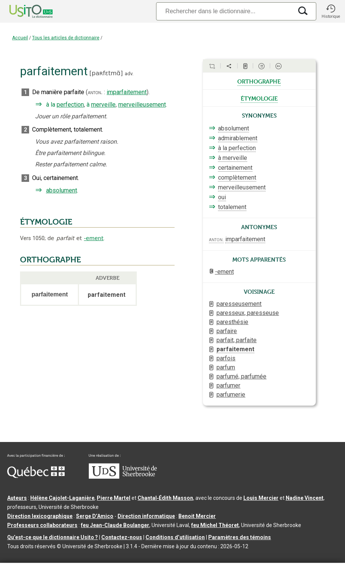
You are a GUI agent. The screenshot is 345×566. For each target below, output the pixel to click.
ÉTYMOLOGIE (46, 221)
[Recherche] (224, 11)
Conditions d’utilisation (175, 537)
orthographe (259, 80)
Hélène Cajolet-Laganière (62, 498)
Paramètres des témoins (239, 537)
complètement (237, 177)
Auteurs (17, 498)
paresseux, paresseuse (248, 312)
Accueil (20, 37)
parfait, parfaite (237, 340)
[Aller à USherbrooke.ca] (123, 477)
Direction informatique (146, 516)
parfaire (227, 331)
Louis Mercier (260, 498)
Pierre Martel (113, 498)
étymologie (259, 97)
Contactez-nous (121, 537)
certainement (235, 167)
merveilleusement (142, 104)
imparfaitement (127, 92)
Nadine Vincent (304, 498)
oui (222, 197)
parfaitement (235, 349)
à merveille (232, 157)
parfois (226, 358)
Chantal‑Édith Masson (165, 498)
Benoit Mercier (197, 516)
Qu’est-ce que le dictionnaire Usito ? (52, 537)
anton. (95, 92)
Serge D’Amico (94, 516)
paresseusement (239, 303)
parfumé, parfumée (241, 376)
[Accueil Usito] (22, 11)
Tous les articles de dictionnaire (65, 37)
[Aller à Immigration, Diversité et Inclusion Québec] (36, 476)
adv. (129, 73)
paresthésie (232, 322)
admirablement (237, 138)
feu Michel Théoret (215, 525)
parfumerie (231, 394)
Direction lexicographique (40, 516)
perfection (70, 104)
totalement (232, 207)
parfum (226, 367)
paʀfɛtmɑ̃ (106, 73)
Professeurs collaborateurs (42, 525)
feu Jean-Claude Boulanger (115, 525)
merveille (103, 104)
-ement (94, 238)
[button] (330, 11)
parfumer (228, 385)
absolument (61, 190)
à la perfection (237, 148)
